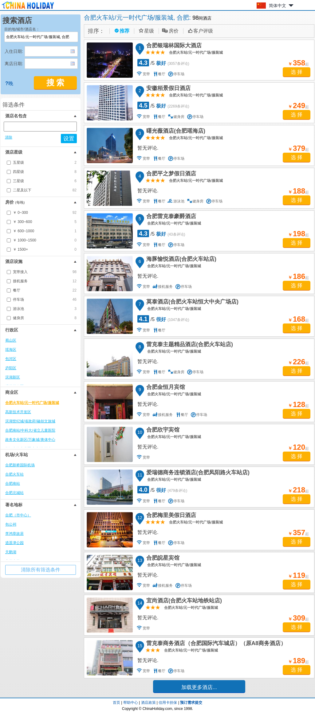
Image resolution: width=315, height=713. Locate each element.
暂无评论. (147, 148)
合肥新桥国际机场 (20, 465)
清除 (8, 137)
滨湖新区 (12, 377)
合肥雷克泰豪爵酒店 (170, 217)
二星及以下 (45, 190)
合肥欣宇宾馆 (161, 431)
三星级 (45, 181)
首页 (116, 702)
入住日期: (14, 51)
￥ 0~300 (45, 212)
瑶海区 (10, 349)
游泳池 (45, 308)
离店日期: (14, 63)
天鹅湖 (10, 552)
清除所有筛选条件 (40, 569)
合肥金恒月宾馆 (164, 388)
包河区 (10, 359)
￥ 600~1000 (45, 231)
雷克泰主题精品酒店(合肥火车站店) (188, 345)
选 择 (297, 72)
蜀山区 (10, 340)
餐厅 (45, 290)
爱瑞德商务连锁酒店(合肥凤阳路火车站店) (197, 473)
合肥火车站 (14, 474)
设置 (68, 138)
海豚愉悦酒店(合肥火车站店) (180, 260)
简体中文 (277, 5)
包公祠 (10, 524)
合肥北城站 (14, 493)
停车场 (45, 299)
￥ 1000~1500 (45, 240)
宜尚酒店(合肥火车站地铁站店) (183, 601)
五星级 (45, 162)
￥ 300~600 (45, 221)
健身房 (45, 318)
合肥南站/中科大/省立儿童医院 (30, 430)
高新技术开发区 (18, 412)
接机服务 (45, 281)
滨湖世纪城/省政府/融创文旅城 (30, 421)
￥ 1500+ (45, 249)
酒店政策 (148, 702)
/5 (163, 62)
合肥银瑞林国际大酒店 (173, 46)
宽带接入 (45, 271)
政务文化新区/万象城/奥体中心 (30, 439)
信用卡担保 (168, 702)
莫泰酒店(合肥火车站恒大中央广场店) (191, 303)
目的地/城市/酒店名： (22, 29)
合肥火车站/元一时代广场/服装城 (32, 403)
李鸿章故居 (14, 533)
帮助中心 (130, 702)
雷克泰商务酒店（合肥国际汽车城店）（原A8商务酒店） (215, 644)
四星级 (45, 171)
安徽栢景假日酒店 (167, 89)
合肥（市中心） (18, 515)
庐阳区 (10, 368)
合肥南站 (12, 483)
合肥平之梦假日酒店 (170, 174)
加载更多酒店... (199, 687)
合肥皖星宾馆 (161, 559)
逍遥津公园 (14, 543)
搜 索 (55, 82)
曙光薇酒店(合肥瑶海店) (174, 132)
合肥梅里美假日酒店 (170, 516)
